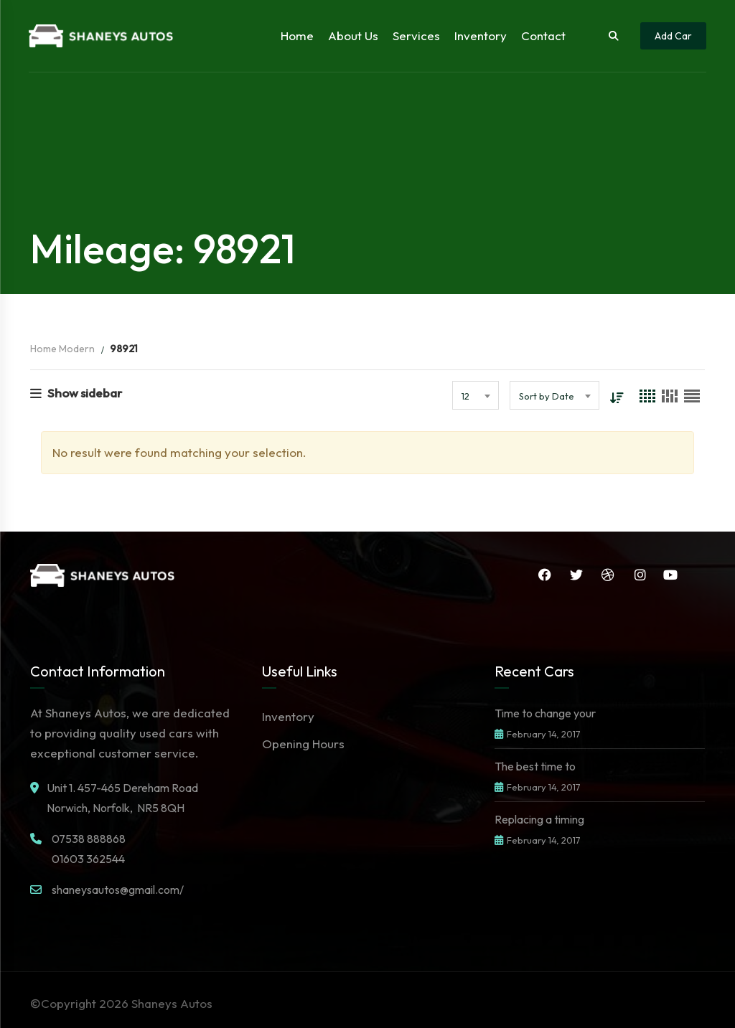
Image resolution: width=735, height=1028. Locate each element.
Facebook (544, 574)
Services (416, 35)
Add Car (673, 35)
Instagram (640, 574)
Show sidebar (76, 392)
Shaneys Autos (171, 1003)
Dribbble (607, 574)
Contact (543, 35)
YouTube (670, 574)
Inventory (480, 35)
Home (297, 35)
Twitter (576, 574)
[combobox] (475, 395)
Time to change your (545, 713)
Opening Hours (303, 743)
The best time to (535, 766)
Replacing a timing (539, 819)
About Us (353, 35)
